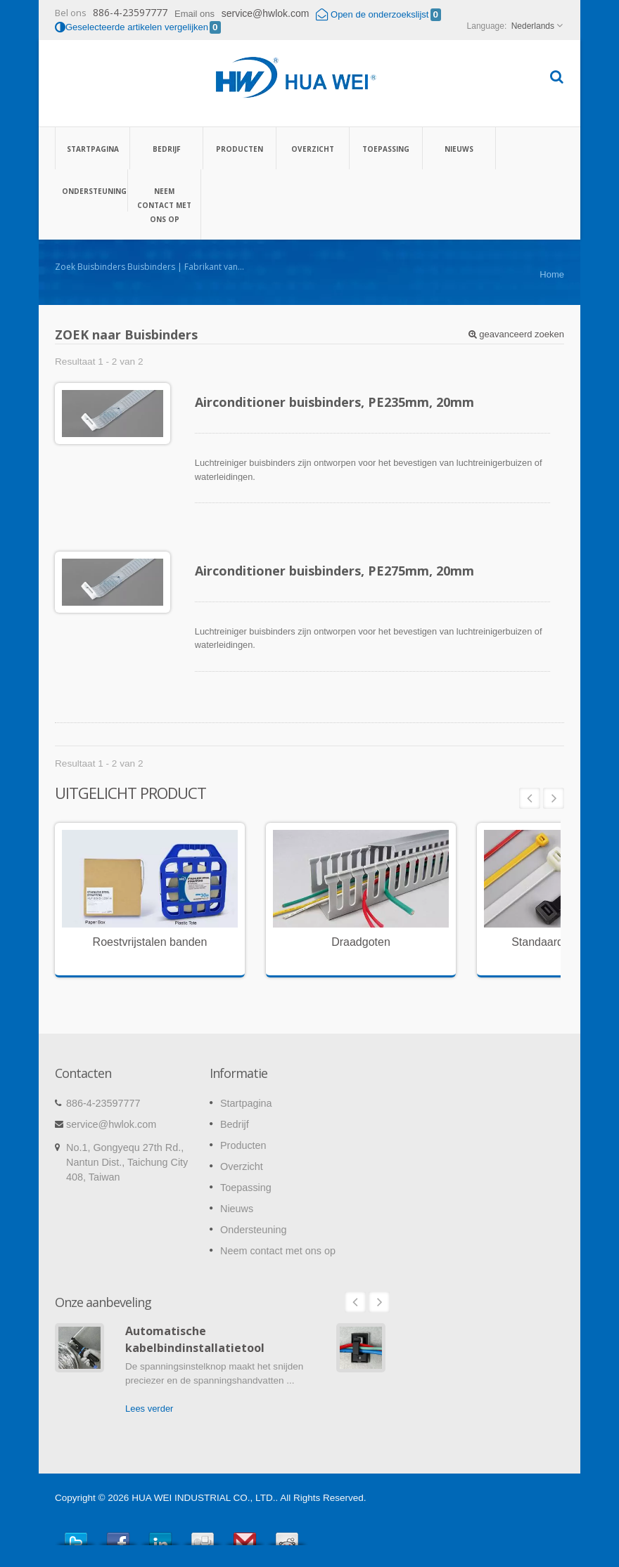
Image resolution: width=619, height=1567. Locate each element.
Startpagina (92, 148)
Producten (239, 148)
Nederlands (532, 26)
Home (552, 274)
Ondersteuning (91, 190)
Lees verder (149, 1408)
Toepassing (386, 148)
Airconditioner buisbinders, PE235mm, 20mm (334, 402)
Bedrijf (166, 148)
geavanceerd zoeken (516, 334)
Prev (529, 798)
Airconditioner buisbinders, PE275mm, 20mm (334, 570)
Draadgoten (360, 942)
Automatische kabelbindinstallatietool (194, 1339)
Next (553, 798)
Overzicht (312, 148)
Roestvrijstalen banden (150, 942)
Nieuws (459, 148)
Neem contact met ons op (164, 204)
